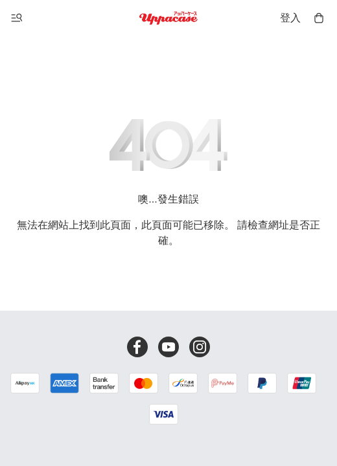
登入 (290, 17)
